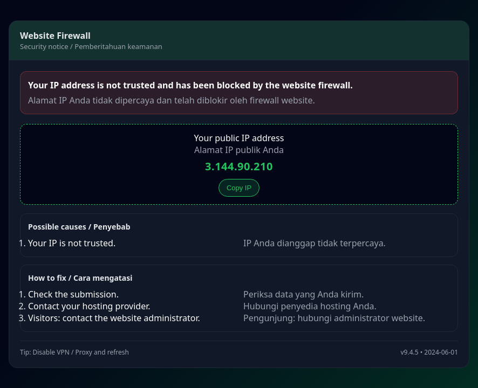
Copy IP (239, 188)
